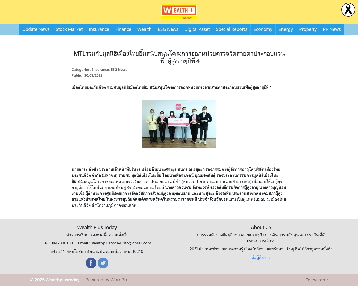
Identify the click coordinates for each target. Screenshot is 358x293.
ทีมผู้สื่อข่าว (261, 265)
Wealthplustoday (64, 287)
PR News (332, 37)
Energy (286, 37)
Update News (35, 37)
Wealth (144, 37)
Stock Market (69, 37)
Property (308, 37)
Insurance (99, 37)
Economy (263, 37)
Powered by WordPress (112, 287)
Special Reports (231, 37)
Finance (123, 37)
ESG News (168, 37)
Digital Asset (197, 37)
